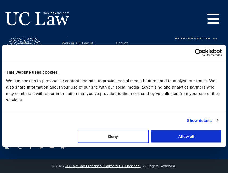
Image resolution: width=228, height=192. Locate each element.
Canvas (122, 43)
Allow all (186, 136)
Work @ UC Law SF (78, 43)
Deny (113, 136)
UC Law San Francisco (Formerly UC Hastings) (103, 166)
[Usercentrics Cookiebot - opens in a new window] (198, 53)
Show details (199, 120)
